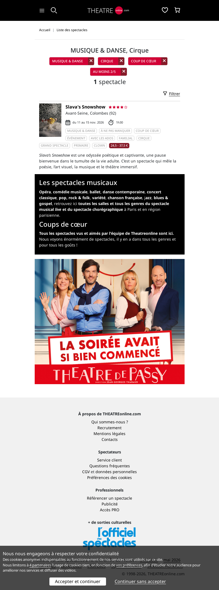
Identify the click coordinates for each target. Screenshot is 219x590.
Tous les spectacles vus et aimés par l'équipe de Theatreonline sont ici (106, 233)
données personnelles (116, 471)
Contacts (110, 439)
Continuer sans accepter (140, 581)
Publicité (110, 504)
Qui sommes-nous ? (109, 421)
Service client (109, 460)
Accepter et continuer (77, 581)
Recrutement (109, 427)
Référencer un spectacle (109, 498)
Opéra (45, 191)
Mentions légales (109, 433)
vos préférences (129, 564)
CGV (86, 471)
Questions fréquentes (109, 465)
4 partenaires (40, 564)
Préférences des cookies (109, 477)
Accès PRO (109, 509)
